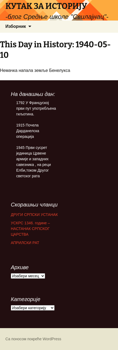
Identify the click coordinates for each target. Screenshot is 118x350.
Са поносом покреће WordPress (33, 339)
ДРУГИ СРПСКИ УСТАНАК (34, 214)
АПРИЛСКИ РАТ (25, 243)
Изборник (15, 26)
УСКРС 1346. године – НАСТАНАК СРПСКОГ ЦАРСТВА (30, 228)
